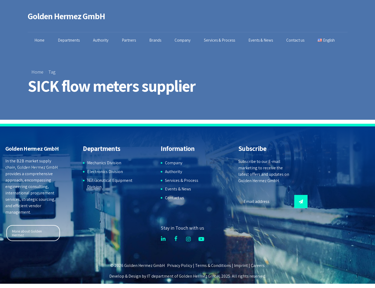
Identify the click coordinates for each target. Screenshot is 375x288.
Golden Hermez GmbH (66, 16)
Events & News (260, 40)
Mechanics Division (104, 163)
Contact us (295, 40)
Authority (100, 40)
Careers (258, 265)
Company (183, 40)
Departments (69, 40)
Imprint (241, 265)
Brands (155, 40)
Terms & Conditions (213, 265)
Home (39, 40)
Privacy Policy (179, 265)
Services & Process (219, 40)
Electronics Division (105, 171)
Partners (129, 40)
